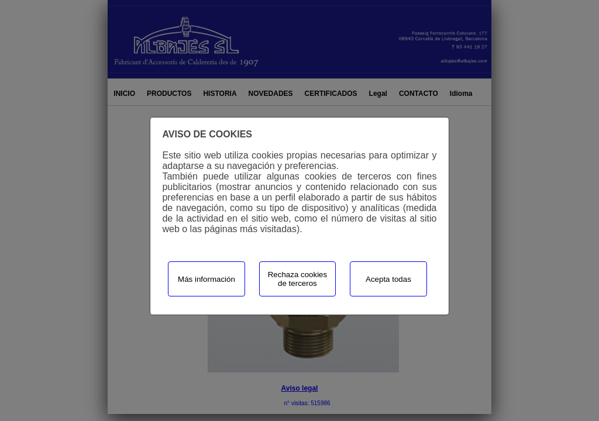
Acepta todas (388, 279)
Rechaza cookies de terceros (298, 279)
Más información (206, 279)
